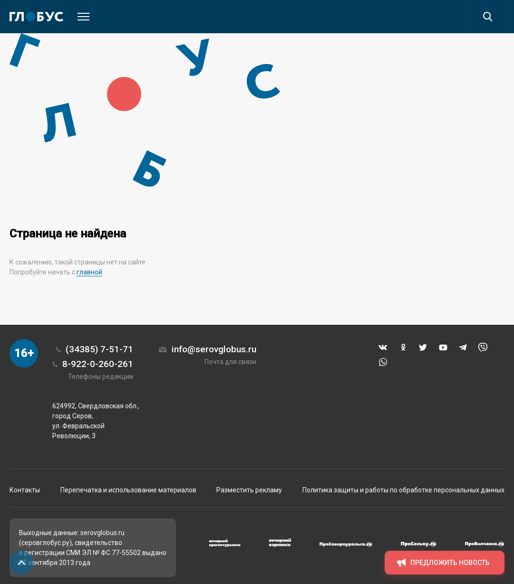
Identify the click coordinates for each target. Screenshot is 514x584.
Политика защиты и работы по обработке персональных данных (403, 490)
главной (89, 272)
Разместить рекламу (249, 490)
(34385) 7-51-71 (99, 349)
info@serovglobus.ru (214, 349)
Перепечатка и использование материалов (128, 490)
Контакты (25, 490)
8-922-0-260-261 (97, 363)
